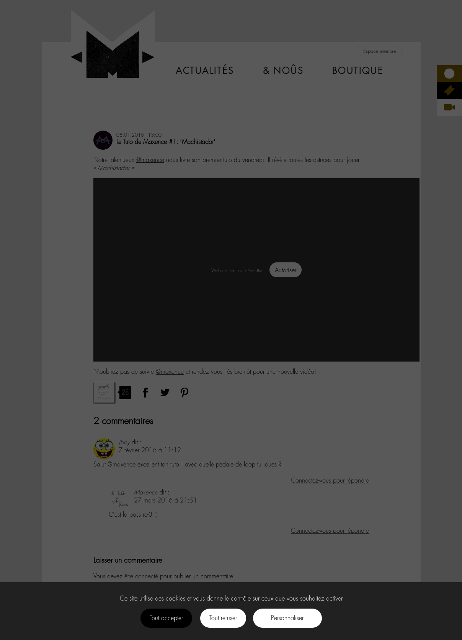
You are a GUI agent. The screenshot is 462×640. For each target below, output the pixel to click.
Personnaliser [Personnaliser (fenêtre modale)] (287, 618)
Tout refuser (223, 618)
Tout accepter (166, 618)
